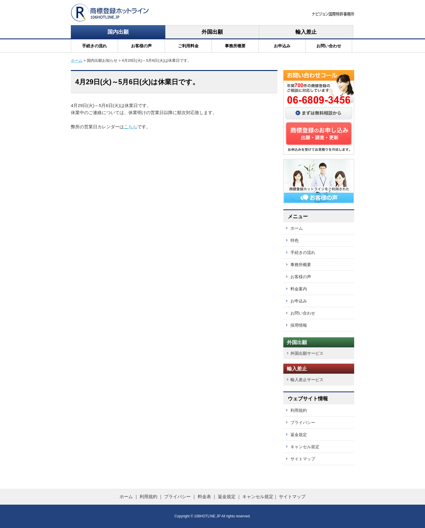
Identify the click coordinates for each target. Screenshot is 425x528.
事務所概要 (235, 45)
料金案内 (298, 288)
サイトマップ (302, 458)
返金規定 (298, 434)
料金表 (204, 496)
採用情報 (298, 325)
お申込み (282, 45)
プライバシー (302, 422)
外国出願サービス (306, 353)
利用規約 (298, 410)
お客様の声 (141, 45)
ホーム (76, 60)
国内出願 (118, 32)
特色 (294, 240)
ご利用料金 (188, 45)
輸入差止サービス (306, 379)
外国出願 (212, 32)
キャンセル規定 (304, 446)
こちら (130, 126)
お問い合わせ (328, 45)
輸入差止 (306, 32)
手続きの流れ (94, 45)
